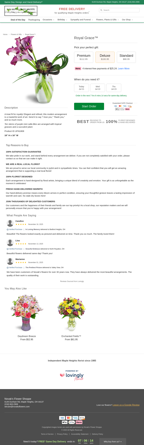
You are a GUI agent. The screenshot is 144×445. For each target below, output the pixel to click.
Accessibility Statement (79, 434)
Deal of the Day (18, 20)
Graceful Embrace (33, 249)
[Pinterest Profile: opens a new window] (131, 399)
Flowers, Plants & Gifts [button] (107, 19)
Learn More (124, 68)
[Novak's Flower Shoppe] (24, 11)
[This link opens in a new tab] (72, 375)
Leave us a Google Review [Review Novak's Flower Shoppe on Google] (126, 405)
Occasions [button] (49, 19)
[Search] (119, 10)
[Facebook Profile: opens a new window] (125, 399)
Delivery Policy (97, 434)
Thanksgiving (34, 20)
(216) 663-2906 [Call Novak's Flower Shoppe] (11, 404)
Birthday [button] (63, 19)
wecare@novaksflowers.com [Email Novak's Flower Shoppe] (17, 406)
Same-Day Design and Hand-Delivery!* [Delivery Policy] (23, 2)
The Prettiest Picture (34, 268)
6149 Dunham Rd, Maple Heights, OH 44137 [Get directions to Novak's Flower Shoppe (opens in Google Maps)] (24, 402)
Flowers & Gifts (16, 34)
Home (5, 34)
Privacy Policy (62, 434)
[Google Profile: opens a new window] (138, 399)
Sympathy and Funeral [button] (81, 19)
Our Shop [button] (127, 19)
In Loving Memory (33, 229)
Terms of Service (47, 434)
